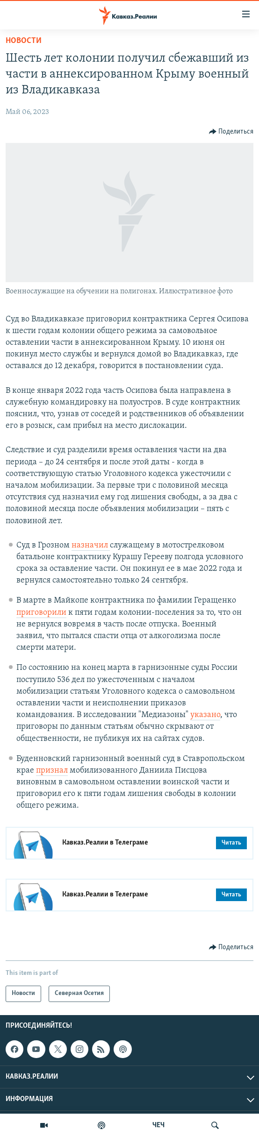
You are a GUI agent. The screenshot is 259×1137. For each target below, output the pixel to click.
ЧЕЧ (158, 1125)
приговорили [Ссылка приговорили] (41, 612)
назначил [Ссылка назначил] (91, 545)
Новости (24, 40)
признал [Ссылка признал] (52, 770)
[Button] (231, 132)
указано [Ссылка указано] (205, 715)
